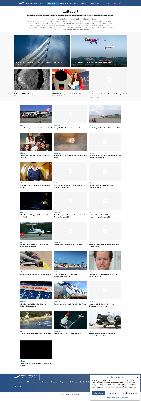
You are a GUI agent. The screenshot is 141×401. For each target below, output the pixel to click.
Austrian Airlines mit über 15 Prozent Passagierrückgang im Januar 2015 (103, 218)
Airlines (39, 15)
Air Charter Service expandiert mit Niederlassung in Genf (33, 188)
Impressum (125, 397)
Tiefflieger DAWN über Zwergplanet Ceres (29, 94)
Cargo (110, 15)
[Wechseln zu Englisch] (115, 3)
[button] (137, 377)
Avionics (90, 15)
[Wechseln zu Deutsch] (66, 396)
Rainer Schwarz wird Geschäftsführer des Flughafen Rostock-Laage (35, 307)
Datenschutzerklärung (113, 397)
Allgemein (53, 15)
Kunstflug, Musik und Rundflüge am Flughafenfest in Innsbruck (33, 366)
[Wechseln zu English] (75, 396)
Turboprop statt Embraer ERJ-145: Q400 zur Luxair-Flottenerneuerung (35, 248)
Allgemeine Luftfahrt (65, 15)
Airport (46, 15)
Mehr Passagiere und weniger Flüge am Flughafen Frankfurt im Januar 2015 (69, 218)
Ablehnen (113, 393)
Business (104, 15)
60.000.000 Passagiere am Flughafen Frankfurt (69, 94)
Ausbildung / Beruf (79, 15)
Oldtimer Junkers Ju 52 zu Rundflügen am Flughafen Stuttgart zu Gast (105, 337)
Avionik (97, 15)
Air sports (31, 15)
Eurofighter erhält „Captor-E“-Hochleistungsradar (31, 277)
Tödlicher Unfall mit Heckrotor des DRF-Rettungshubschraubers (104, 188)
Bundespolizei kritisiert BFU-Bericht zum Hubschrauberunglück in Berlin (104, 307)
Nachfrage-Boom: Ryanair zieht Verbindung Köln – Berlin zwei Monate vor (70, 188)
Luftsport (18, 57)
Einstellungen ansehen (129, 393)
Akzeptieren (98, 393)
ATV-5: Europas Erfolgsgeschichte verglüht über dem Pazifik (33, 218)
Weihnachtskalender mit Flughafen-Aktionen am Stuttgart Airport (102, 248)
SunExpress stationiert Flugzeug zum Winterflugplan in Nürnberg (68, 277)
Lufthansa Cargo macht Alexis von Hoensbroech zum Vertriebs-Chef (102, 277)
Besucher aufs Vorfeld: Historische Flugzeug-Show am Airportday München (104, 159)
